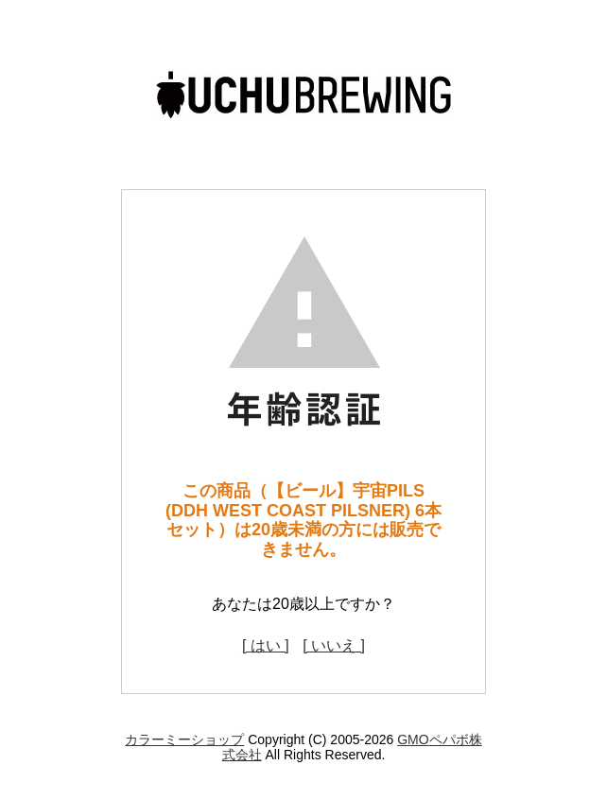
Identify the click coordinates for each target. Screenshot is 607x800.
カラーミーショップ (184, 739)
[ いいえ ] (334, 645)
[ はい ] (265, 645)
